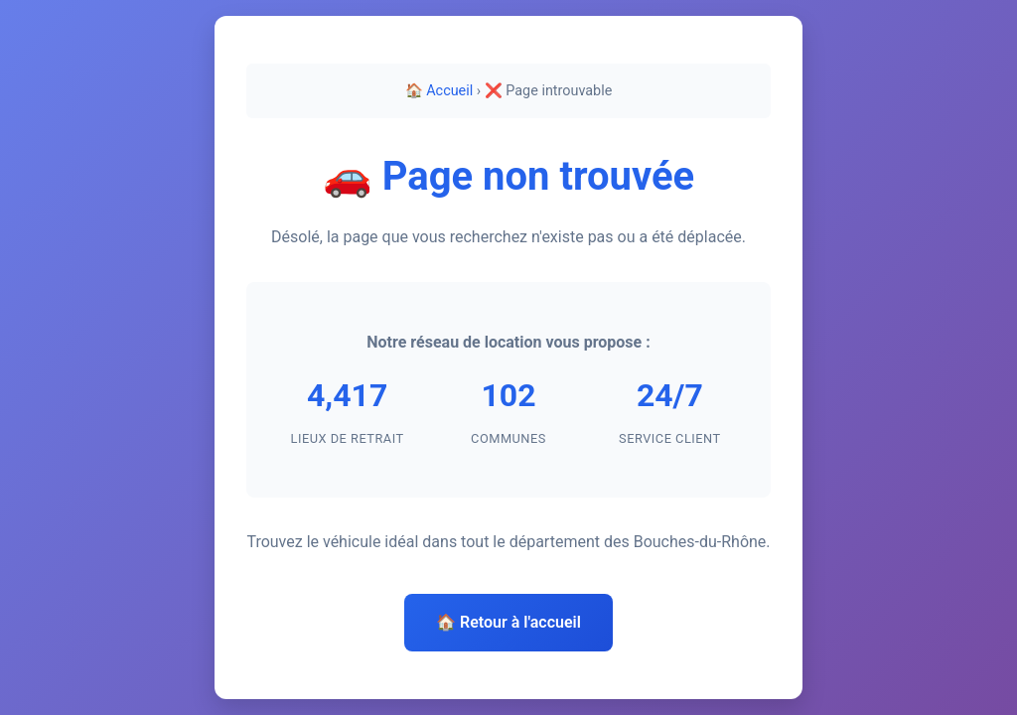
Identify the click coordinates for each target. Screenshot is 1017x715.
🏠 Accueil (439, 90)
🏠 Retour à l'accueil (508, 622)
